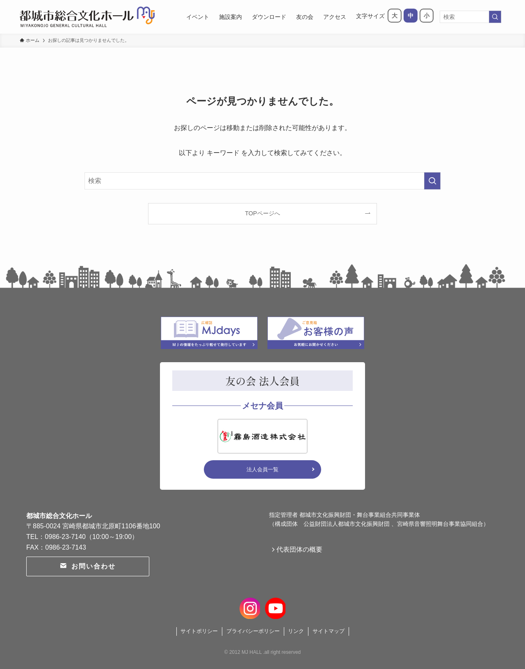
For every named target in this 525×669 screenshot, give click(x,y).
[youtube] (275, 607)
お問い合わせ (87, 566)
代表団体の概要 (302, 550)
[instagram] (250, 607)
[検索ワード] (470, 17)
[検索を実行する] (495, 17)
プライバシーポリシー (253, 631)
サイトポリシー (199, 631)
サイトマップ (329, 631)
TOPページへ (262, 213)
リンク (296, 631)
